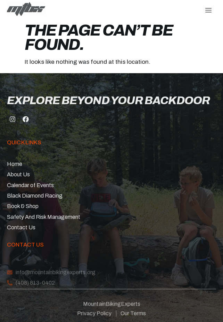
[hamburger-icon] (208, 10)
